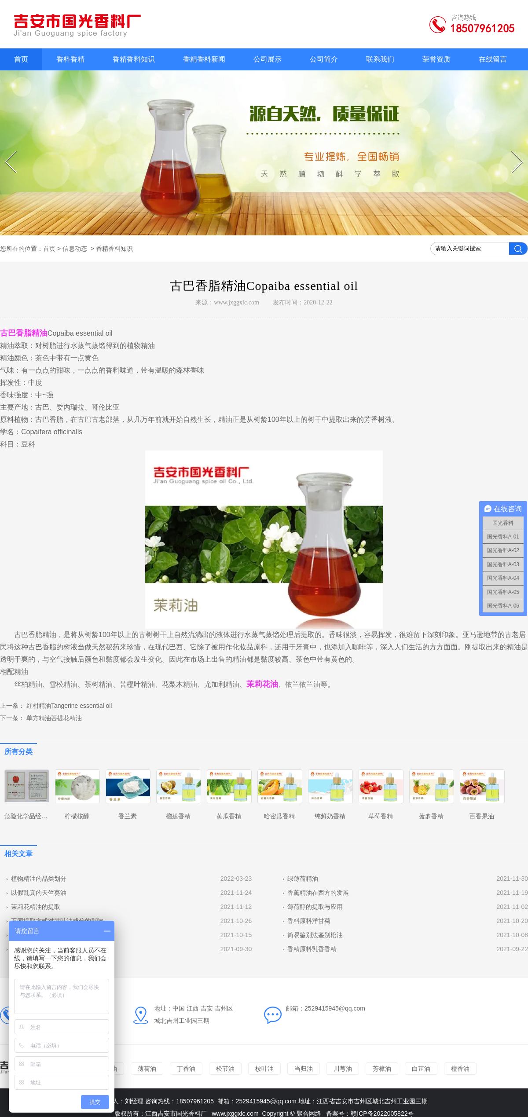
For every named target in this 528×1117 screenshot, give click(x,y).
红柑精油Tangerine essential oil (68, 705)
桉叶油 (264, 1068)
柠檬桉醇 (77, 816)
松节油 (225, 1068)
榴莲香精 (178, 816)
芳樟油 (382, 1068)
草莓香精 (380, 816)
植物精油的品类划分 (38, 878)
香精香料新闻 (204, 59)
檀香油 (460, 1068)
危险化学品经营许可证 (35, 816)
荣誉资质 (436, 59)
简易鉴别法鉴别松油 (315, 934)
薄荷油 (147, 1068)
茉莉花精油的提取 (35, 906)
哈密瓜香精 (279, 816)
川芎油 (343, 1068)
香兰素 (127, 816)
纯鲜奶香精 (330, 816)
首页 (21, 59)
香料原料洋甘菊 (308, 920)
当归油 (303, 1068)
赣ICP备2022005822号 (382, 1113)
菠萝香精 (431, 816)
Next (512, 150)
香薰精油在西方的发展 (318, 892)
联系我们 (380, 59)
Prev (6, 150)
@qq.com (283, 1101)
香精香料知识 (134, 59)
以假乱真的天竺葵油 (38, 892)
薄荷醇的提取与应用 (315, 906)
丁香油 (186, 1068)
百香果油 (481, 816)
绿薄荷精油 (302, 878)
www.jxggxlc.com (236, 302)
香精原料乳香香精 (312, 948)
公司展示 (267, 59)
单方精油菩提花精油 (53, 717)
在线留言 (493, 59)
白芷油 (421, 1068)
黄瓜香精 (228, 816)
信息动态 (74, 248)
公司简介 (324, 59)
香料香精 (70, 59)
